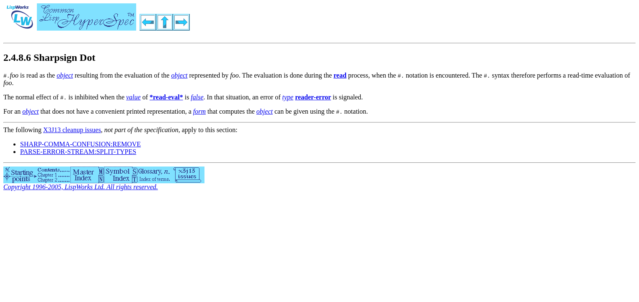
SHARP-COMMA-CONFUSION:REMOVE (80, 144)
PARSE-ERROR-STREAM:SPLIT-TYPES (78, 151)
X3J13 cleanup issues (72, 129)
